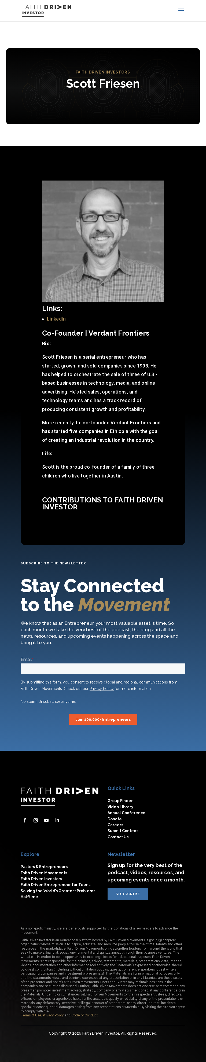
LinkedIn (56, 319)
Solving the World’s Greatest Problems (58, 891)
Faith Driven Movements (44, 873)
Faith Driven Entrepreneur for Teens (55, 885)
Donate (115, 819)
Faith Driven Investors (41, 879)
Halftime (29, 897)
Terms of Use (31, 1015)
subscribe (128, 894)
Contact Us (118, 837)
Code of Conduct (84, 1015)
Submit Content (123, 831)
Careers (115, 825)
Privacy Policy (53, 1015)
